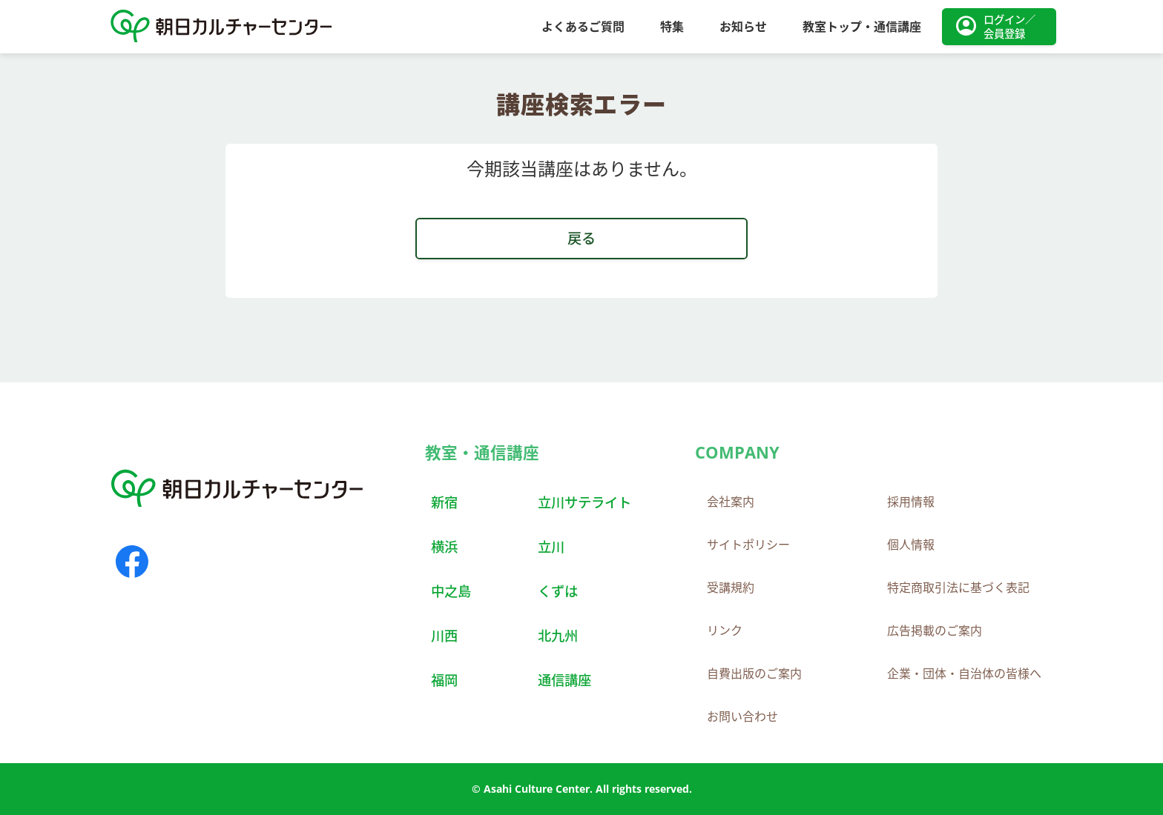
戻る (581, 238)
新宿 (444, 502)
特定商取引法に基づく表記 (958, 587)
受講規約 (730, 587)
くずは (558, 591)
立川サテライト (584, 502)
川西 (444, 635)
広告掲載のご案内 (934, 630)
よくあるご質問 (583, 27)
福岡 (444, 680)
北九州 (558, 635)
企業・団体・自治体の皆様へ (964, 673)
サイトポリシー (748, 544)
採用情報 (911, 501)
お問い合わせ (742, 716)
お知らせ (743, 27)
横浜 (444, 546)
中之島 (451, 591)
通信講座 (564, 680)
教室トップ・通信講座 (862, 27)
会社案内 (730, 501)
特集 (672, 27)
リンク (724, 630)
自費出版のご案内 (754, 673)
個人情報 (911, 544)
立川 (551, 546)
